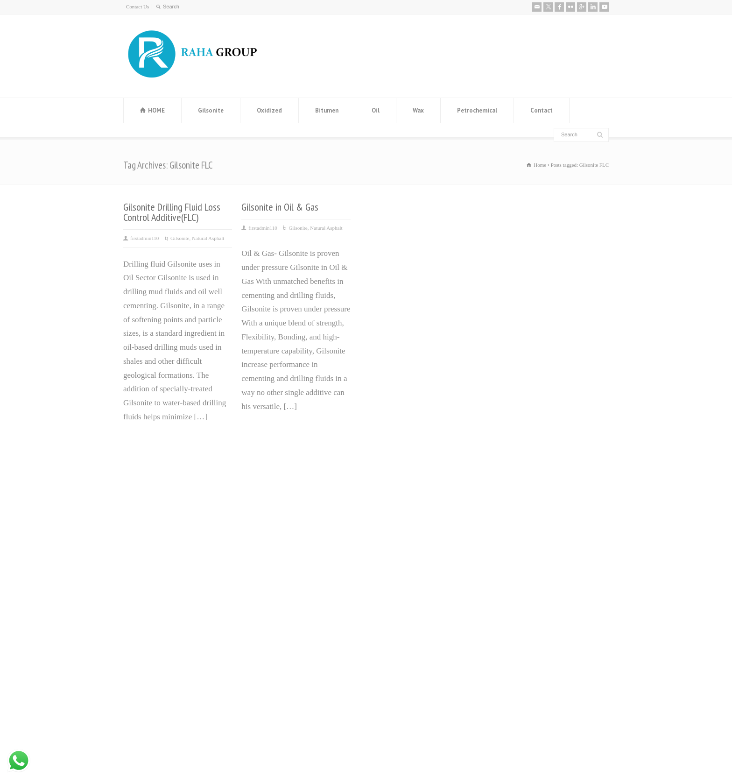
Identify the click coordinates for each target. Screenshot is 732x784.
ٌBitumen (384, 533)
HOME (156, 110)
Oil (376, 110)
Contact (541, 110)
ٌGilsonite (385, 561)
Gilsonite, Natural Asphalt (197, 238)
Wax (418, 110)
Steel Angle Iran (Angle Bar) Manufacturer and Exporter (292, 567)
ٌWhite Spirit (390, 589)
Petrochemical (477, 110)
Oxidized (269, 110)
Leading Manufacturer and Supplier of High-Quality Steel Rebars (303, 634)
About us (507, 484)
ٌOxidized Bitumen (400, 547)
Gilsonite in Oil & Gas (279, 206)
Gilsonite (211, 110)
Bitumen (326, 110)
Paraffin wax (391, 505)
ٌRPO (378, 603)
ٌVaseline (384, 520)
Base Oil (384, 575)
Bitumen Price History (282, 505)
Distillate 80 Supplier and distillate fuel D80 (302, 600)
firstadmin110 (144, 238)
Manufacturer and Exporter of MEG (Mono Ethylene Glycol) (296, 533)
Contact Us (137, 6)
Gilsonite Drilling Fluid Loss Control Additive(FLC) (171, 212)
